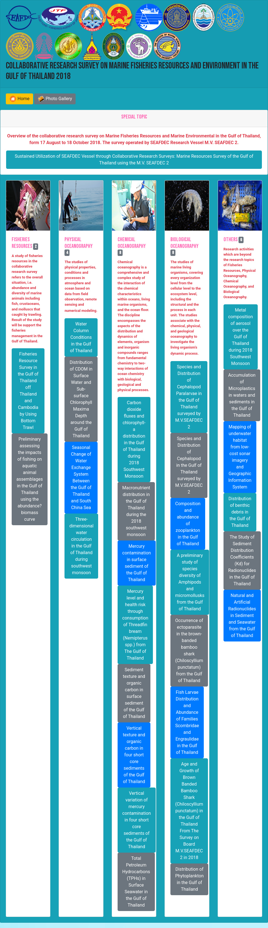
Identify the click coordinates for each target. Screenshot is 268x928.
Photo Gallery (55, 99)
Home (19, 98)
